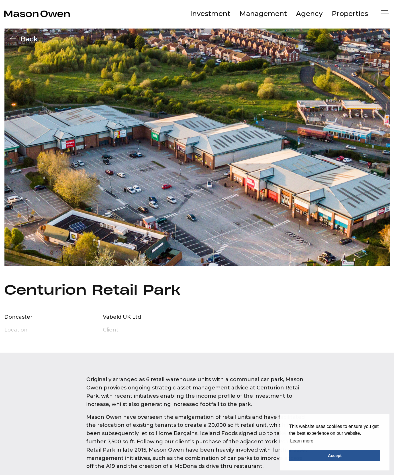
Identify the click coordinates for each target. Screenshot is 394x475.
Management (263, 13)
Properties (350, 13)
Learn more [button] (301, 440)
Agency (309, 13)
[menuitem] (210, 13)
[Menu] (385, 13)
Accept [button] (335, 455)
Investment (210, 13)
